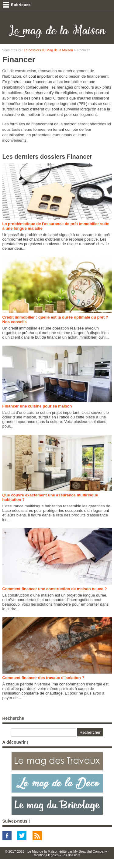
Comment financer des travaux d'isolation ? (43, 677)
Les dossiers (71, 855)
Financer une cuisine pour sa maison (37, 406)
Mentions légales (46, 855)
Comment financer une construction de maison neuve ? (54, 589)
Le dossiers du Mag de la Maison (48, 50)
